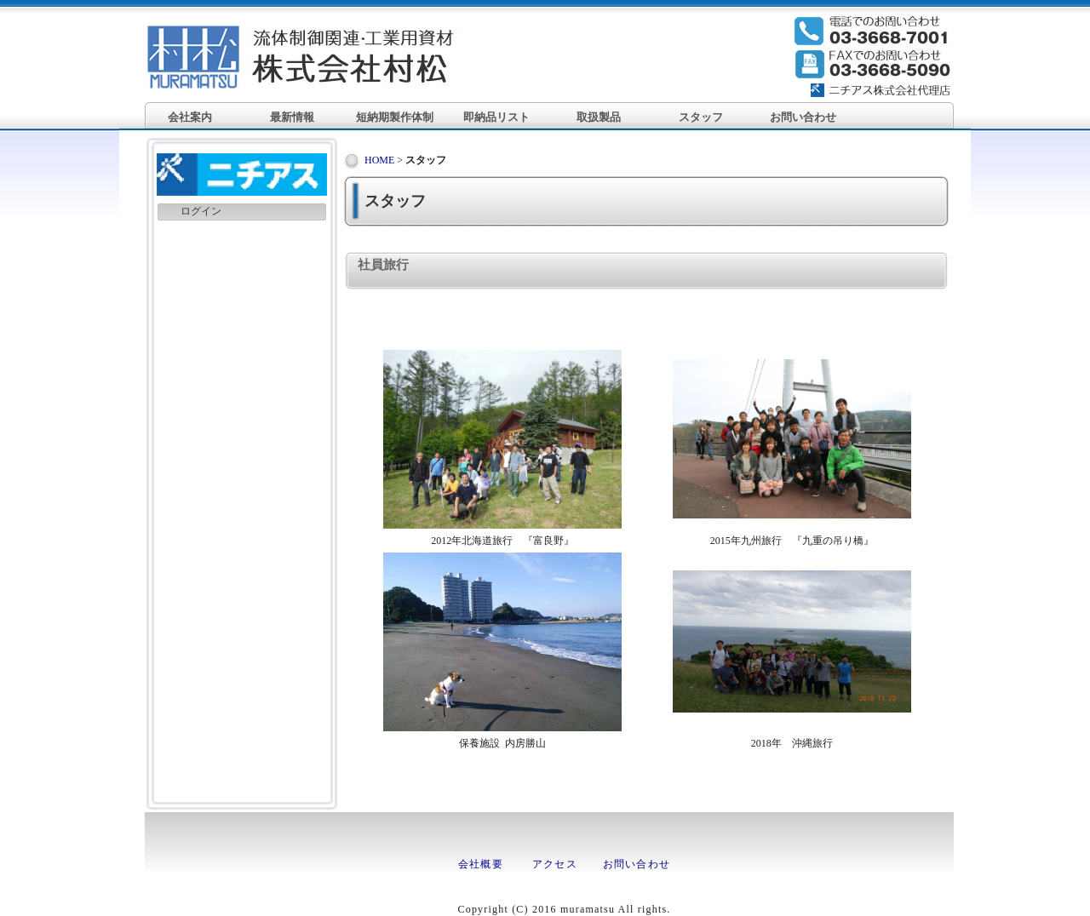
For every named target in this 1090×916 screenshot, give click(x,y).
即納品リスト (496, 117)
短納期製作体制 (394, 117)
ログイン (201, 211)
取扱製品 (599, 117)
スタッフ (701, 117)
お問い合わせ (803, 117)
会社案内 (190, 117)
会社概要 (480, 864)
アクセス (554, 864)
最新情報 (292, 117)
